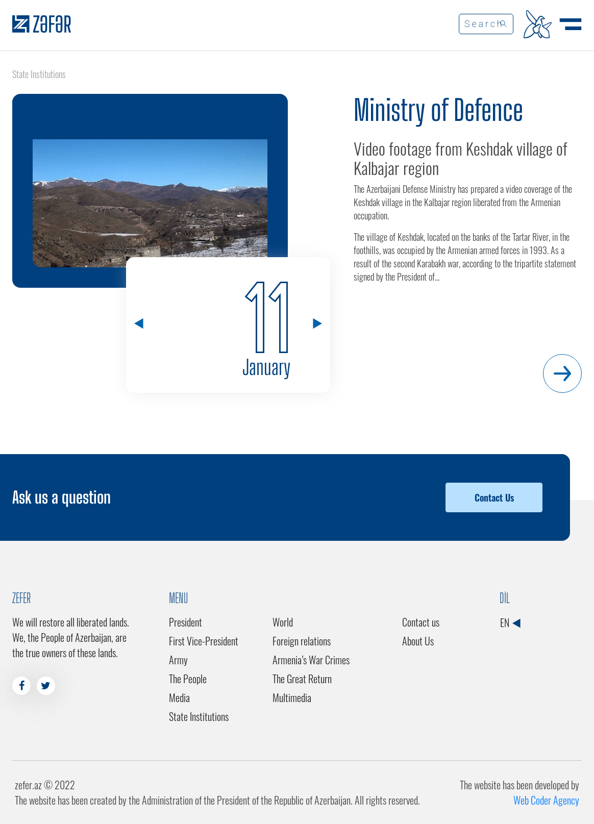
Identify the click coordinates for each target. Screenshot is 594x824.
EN (510, 622)
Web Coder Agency (546, 800)
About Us (418, 640)
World (283, 622)
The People (188, 678)
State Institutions (199, 716)
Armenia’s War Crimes (311, 659)
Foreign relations (302, 640)
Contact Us (494, 497)
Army (178, 659)
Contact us (420, 622)
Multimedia (292, 697)
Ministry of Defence (438, 110)
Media (179, 697)
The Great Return (302, 678)
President (185, 622)
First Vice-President (203, 640)
